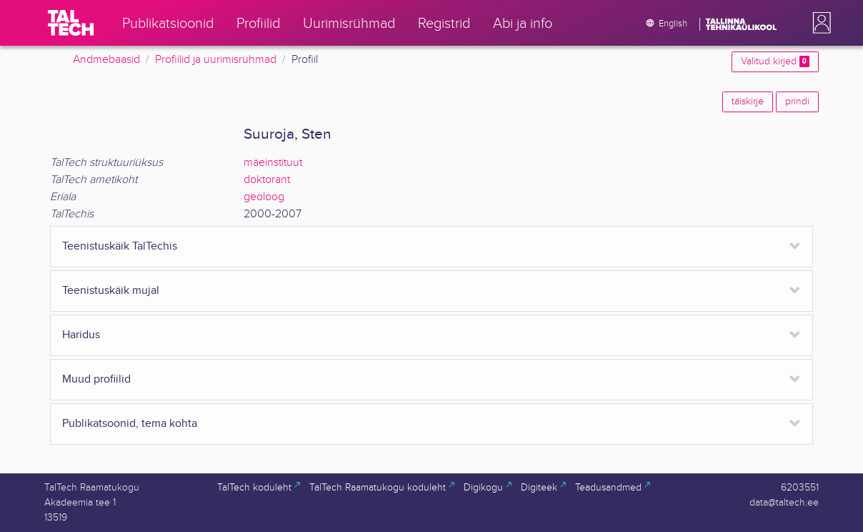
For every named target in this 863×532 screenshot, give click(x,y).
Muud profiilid (96, 379)
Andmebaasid (106, 59)
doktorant (267, 180)
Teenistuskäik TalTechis (119, 246)
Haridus (81, 335)
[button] (818, 23)
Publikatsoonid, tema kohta (129, 423)
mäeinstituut (273, 162)
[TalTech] (71, 22)
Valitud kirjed (775, 61)
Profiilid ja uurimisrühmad (215, 59)
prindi (797, 101)
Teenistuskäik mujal (110, 290)
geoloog (264, 197)
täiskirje (748, 101)
